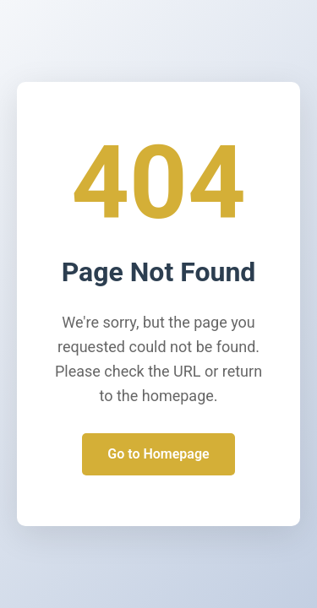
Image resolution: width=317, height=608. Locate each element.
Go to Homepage (158, 454)
